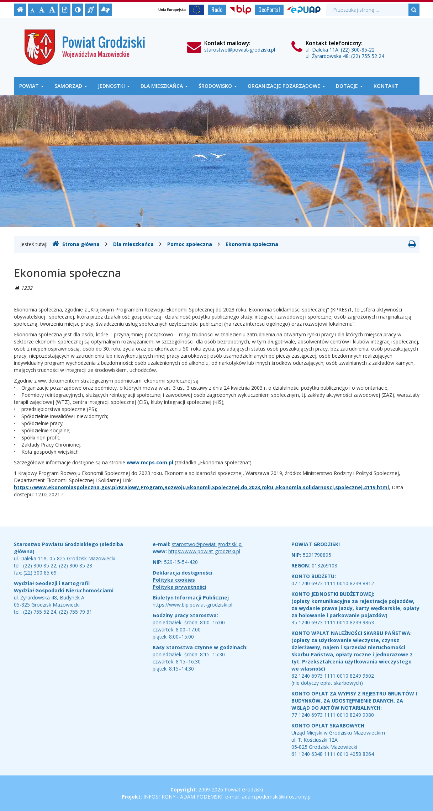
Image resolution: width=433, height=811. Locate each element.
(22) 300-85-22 (358, 49)
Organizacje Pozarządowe (286, 85)
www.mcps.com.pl (150, 462)
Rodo (216, 9)
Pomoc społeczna (189, 244)
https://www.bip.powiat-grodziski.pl (192, 604)
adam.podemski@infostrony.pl (277, 796)
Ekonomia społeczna (252, 244)
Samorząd (70, 85)
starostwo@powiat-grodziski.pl (239, 49)
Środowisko (218, 85)
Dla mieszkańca (164, 85)
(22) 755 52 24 (367, 56)
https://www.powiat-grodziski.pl (204, 551)
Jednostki (114, 85)
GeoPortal (269, 9)
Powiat (31, 85)
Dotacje (349, 85)
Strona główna (76, 243)
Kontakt (386, 85)
